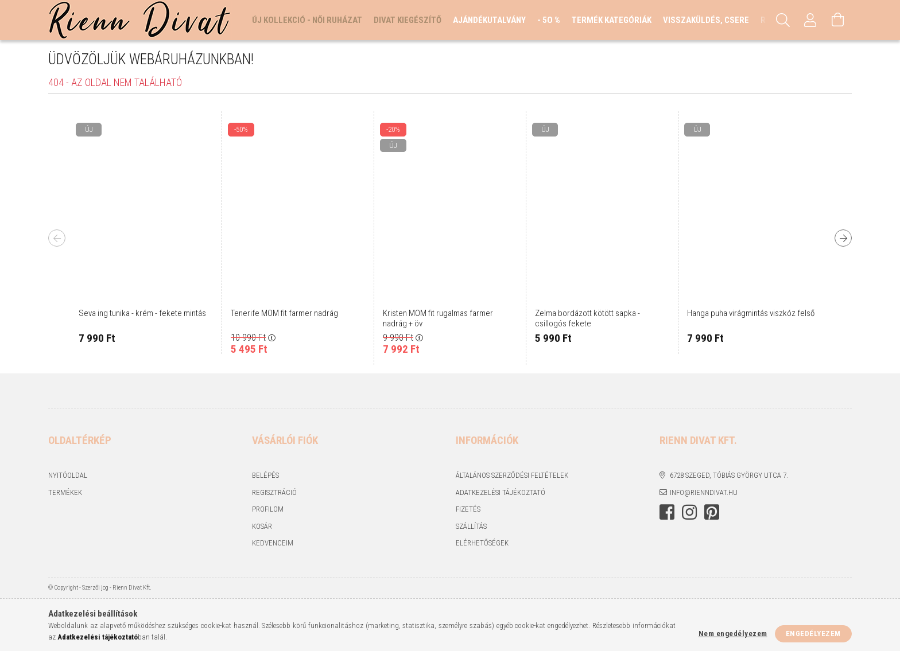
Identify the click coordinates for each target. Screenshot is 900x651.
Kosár (262, 526)
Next (843, 238)
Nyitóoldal (67, 475)
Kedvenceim (272, 543)
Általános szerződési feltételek (512, 475)
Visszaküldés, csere (706, 20)
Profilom (268, 509)
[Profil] (810, 20)
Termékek (65, 492)
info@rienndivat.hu (704, 492)
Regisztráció (274, 492)
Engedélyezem (813, 633)
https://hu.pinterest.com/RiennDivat (711, 512)
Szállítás (471, 526)
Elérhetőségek (482, 543)
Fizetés (468, 509)
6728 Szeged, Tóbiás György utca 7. (729, 475)
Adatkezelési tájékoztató (500, 492)
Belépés (265, 475)
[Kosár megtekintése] (838, 20)
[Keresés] (783, 20)
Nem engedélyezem (733, 633)
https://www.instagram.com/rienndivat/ (689, 512)
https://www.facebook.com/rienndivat (667, 512)
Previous (56, 238)
